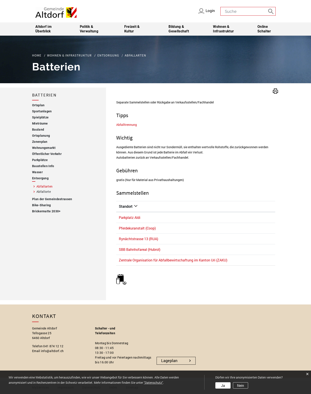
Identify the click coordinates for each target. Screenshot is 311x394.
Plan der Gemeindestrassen (52, 199)
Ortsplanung (41, 135)
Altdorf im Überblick (43, 29)
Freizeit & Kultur (132, 29)
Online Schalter (264, 29)
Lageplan (169, 360)
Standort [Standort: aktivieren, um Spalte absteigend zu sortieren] (126, 206)
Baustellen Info (43, 166)
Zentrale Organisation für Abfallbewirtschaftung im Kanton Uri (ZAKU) (173, 260)
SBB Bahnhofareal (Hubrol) (139, 249)
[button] (275, 90)
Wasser (37, 172)
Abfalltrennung (126, 125)
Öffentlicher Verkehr (47, 154)
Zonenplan (39, 141)
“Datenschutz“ (153, 383)
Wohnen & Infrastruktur (223, 29)
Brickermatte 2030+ (46, 211)
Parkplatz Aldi (129, 217)
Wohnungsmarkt (44, 148)
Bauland (38, 129)
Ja (223, 385)
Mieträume (40, 123)
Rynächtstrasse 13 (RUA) (138, 238)
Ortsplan (38, 105)
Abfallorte (43, 192)
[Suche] (271, 11)
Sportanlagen (42, 111)
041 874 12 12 (53, 346)
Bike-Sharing (41, 205)
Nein (240, 385)
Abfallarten (53, 186)
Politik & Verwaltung (89, 29)
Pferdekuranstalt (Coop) (137, 228)
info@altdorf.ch (52, 351)
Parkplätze (40, 160)
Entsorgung (40, 178)
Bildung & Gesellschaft (179, 29)
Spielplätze (40, 117)
